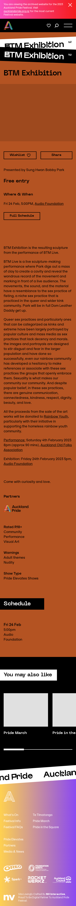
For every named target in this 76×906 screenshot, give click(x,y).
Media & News (14, 851)
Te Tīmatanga (42, 815)
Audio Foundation (49, 204)
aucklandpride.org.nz (16, 11)
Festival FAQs (13, 827)
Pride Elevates (13, 839)
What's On (11, 815)
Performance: (14, 440)
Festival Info (12, 821)
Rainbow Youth (56, 416)
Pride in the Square (46, 827)
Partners (9, 845)
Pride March (41, 821)
